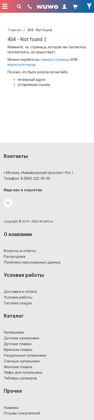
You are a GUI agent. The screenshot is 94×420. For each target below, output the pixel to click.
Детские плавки (17, 344)
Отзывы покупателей (22, 413)
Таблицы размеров (20, 378)
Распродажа (14, 256)
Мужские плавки (18, 349)
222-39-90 (35, 178)
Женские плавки (18, 367)
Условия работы (18, 297)
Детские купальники (21, 338)
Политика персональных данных (32, 262)
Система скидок (18, 303)
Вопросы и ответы (20, 251)
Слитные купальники (22, 361)
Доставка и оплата (20, 291)
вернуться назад (22, 65)
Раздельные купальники (25, 355)
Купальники (14, 332)
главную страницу (54, 60)
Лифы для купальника (23, 372)
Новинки (11, 407)
